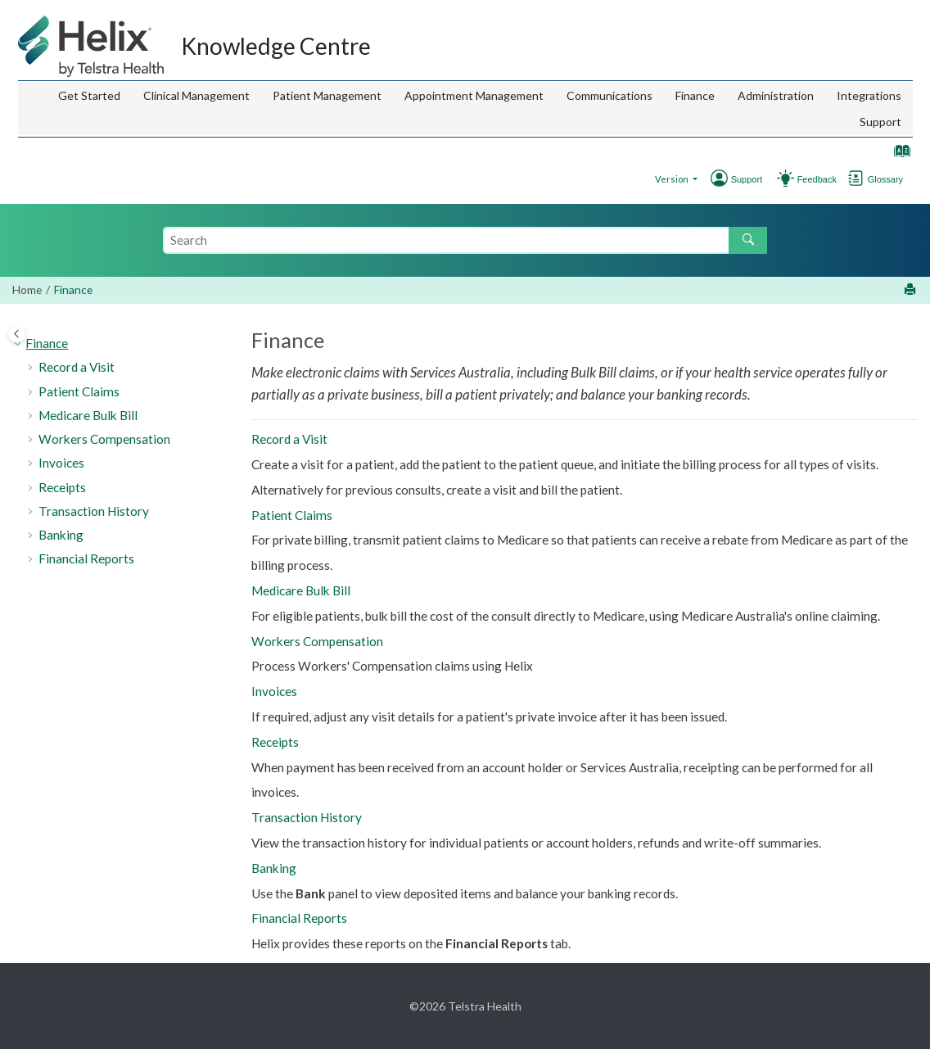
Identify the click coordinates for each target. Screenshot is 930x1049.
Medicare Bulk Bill (88, 415)
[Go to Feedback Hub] (785, 176)
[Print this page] (911, 290)
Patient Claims (79, 391)
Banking (61, 534)
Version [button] (672, 179)
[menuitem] (89, 96)
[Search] (748, 240)
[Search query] (465, 240)
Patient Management (327, 95)
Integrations (869, 95)
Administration (776, 95)
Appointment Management (474, 95)
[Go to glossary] (856, 176)
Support (880, 122)
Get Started (89, 95)
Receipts (62, 487)
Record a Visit (76, 366)
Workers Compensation (104, 439)
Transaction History (93, 511)
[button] (18, 344)
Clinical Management (196, 95)
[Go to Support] (820, 176)
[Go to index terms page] (898, 154)
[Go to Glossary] (889, 176)
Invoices (61, 462)
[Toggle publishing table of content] (16, 333)
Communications (609, 95)
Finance (695, 95)
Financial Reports (86, 558)
